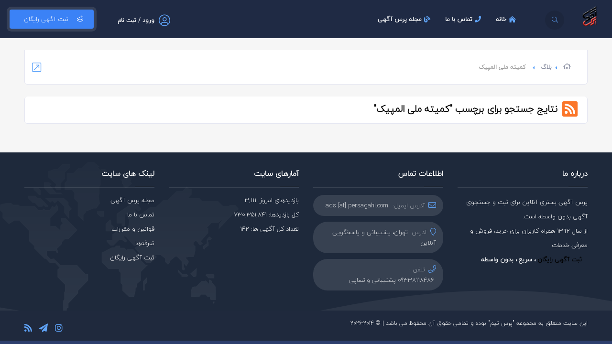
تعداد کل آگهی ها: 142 (269, 229)
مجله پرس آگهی (405, 19)
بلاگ (546, 67)
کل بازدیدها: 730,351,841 (266, 214)
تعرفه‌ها (144, 243)
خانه (507, 19)
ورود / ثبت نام (136, 20)
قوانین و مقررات (132, 229)
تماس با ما (464, 19)
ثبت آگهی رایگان (51, 19)
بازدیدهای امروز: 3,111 (272, 200)
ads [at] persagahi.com (357, 205)
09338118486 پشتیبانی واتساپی (391, 280)
